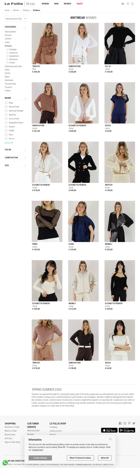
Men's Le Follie (11, 431)
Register (30, 434)
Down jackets (10, 31)
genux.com (87, 464)
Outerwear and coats (13, 66)
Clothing (26, 10)
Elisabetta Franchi (16, 122)
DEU (100, 464)
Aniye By (12, 114)
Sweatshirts (14, 56)
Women (16, 10)
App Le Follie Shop (12, 442)
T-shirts (8, 90)
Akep (11, 103)
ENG (97, 464)
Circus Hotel (14, 118)
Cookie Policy (37, 450)
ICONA (11, 130)
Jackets (8, 38)
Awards (53, 434)
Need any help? (33, 430)
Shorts (7, 73)
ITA (94, 464)
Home (7, 10)
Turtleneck (13, 59)
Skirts (7, 77)
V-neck (12, 62)
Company (53, 427)
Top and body (10, 83)
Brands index (10, 434)
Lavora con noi (56, 431)
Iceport (12, 126)
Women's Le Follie (12, 427)
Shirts (7, 70)
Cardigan (13, 49)
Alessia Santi (14, 107)
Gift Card (8, 438)
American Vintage (16, 110)
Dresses (8, 35)
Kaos (11, 134)
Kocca (11, 138)
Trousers (8, 87)
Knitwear (8, 45)
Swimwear (9, 80)
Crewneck (13, 53)
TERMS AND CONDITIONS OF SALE (18, 461)
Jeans (7, 42)
